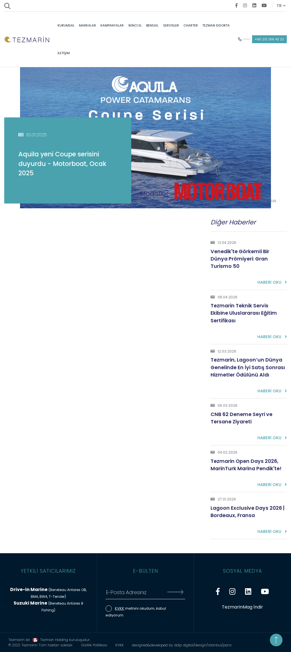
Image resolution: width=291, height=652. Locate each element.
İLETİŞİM (64, 53)
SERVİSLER (171, 25)
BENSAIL (152, 25)
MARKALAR (87, 25)
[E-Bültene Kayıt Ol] (175, 593)
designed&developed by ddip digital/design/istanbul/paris (182, 645)
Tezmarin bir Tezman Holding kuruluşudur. (49, 639)
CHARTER (190, 25)
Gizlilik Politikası (94, 645)
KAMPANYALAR (112, 25)
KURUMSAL (66, 25)
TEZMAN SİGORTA (216, 25)
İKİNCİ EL (135, 25)
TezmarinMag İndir (242, 607)
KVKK (119, 608)
